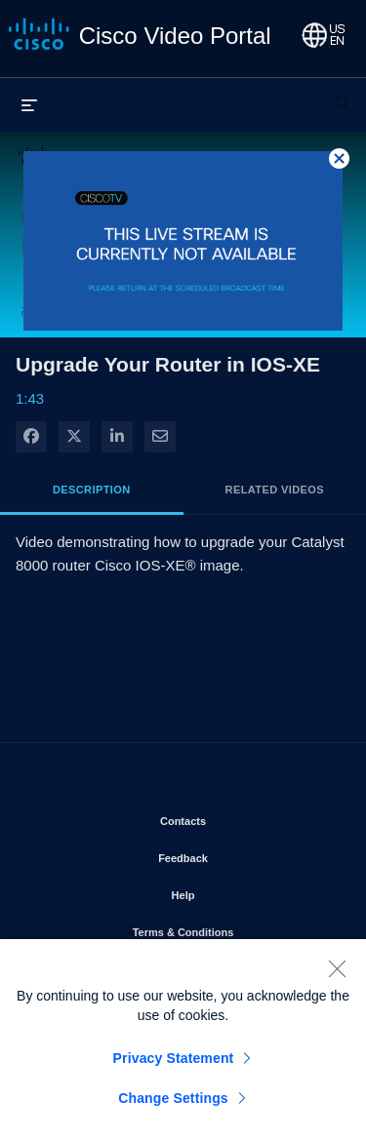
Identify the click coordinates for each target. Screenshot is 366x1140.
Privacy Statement (173, 1064)
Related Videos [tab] (274, 489)
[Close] (336, 974)
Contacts (238, 817)
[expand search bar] (342, 94)
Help (239, 891)
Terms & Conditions (234, 928)
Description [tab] (92, 489)
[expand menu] (29, 104)
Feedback (238, 854)
